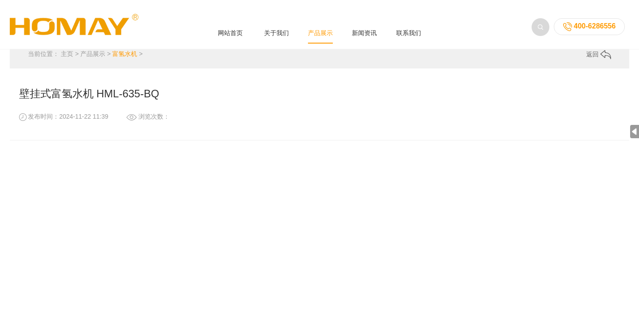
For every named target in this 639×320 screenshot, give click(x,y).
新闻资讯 (364, 23)
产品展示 (320, 23)
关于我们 (276, 23)
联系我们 (408, 23)
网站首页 (230, 23)
